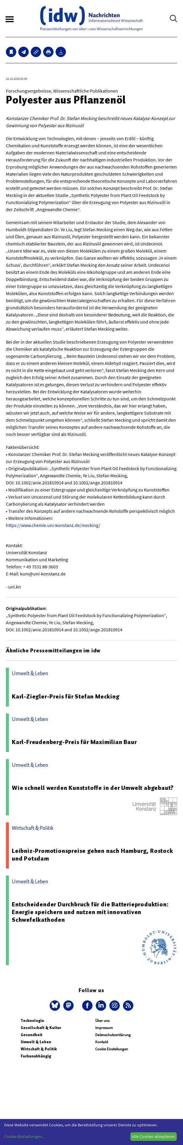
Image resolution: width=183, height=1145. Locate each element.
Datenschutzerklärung (113, 1034)
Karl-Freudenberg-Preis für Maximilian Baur (74, 742)
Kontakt (101, 1041)
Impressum (104, 1027)
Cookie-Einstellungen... (24, 1136)
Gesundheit (31, 1035)
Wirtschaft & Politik (39, 1049)
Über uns (102, 1020)
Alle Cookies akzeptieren (153, 1136)
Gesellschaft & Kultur (41, 1028)
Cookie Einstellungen (111, 1049)
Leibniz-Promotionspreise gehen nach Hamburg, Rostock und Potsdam (92, 854)
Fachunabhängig (36, 1056)
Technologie (32, 1020)
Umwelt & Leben (36, 1042)
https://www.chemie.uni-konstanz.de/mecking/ (53, 525)
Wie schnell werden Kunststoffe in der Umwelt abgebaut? (93, 787)
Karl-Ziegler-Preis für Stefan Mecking (65, 696)
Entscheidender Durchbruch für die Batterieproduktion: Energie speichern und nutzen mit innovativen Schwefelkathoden (90, 912)
